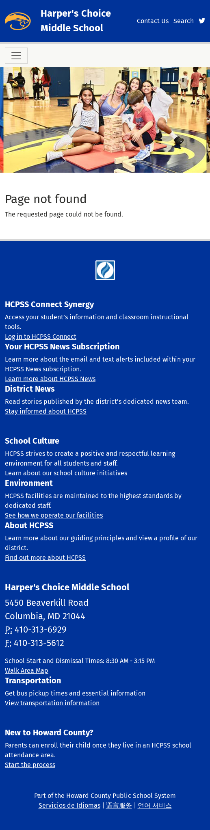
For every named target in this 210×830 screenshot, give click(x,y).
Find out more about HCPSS (45, 557)
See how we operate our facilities (54, 515)
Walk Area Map (26, 670)
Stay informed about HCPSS (46, 411)
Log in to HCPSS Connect (40, 336)
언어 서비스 (155, 805)
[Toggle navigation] (16, 56)
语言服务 (119, 805)
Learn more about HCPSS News (50, 379)
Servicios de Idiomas (69, 805)
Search (183, 21)
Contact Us (153, 21)
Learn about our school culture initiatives (66, 473)
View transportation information (52, 703)
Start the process (30, 765)
